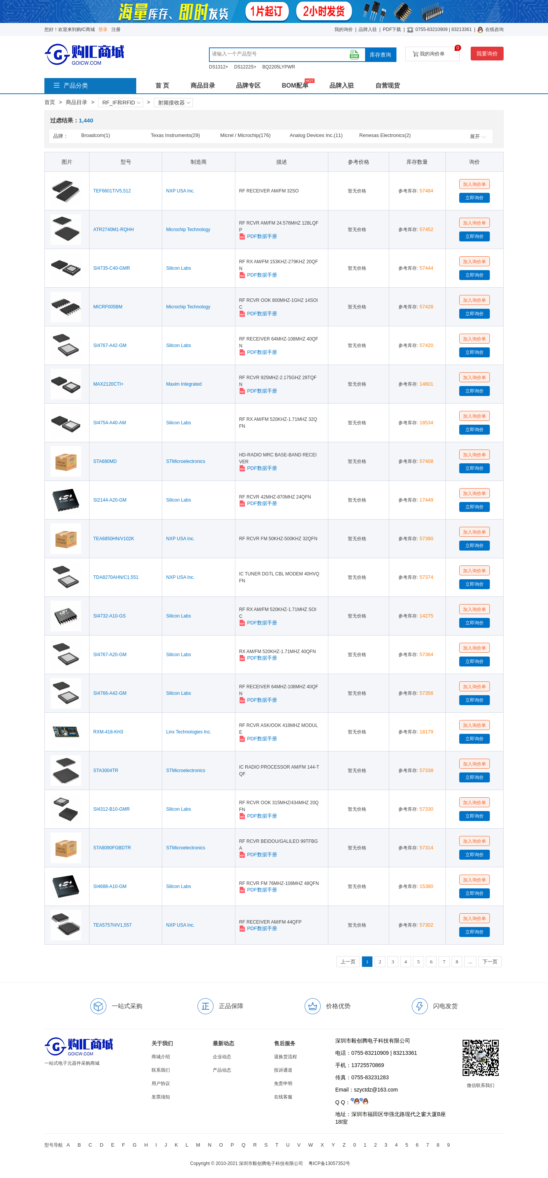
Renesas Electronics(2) (385, 135)
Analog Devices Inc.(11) (316, 135)
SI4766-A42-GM (110, 693)
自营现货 (387, 85)
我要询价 (487, 54)
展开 (478, 136)
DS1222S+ (245, 67)
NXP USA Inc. (180, 191)
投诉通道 (283, 1070)
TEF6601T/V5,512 (112, 191)
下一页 (490, 962)
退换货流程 (285, 1056)
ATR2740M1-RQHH (113, 229)
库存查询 (380, 55)
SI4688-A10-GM (110, 886)
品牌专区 (248, 85)
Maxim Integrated (184, 384)
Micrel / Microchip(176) (245, 135)
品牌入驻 (368, 29)
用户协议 (161, 1083)
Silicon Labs (178, 268)
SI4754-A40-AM (109, 422)
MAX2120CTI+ (108, 384)
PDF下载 (392, 29)
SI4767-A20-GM (110, 654)
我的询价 (343, 29)
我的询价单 (436, 52)
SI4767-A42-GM (110, 345)
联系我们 (161, 1070)
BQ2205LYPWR (278, 67)
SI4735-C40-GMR (111, 268)
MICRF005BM (107, 307)
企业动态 (222, 1056)
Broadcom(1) (95, 135)
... (470, 962)
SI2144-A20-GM (110, 500)
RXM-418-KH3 (108, 732)
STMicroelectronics (185, 461)
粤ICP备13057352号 (329, 1163)
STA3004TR (105, 770)
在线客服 (283, 1097)
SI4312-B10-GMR (111, 809)
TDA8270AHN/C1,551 (116, 577)
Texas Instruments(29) (175, 135)
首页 (49, 102)
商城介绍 (161, 1056)
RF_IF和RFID (121, 102)
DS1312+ (218, 67)
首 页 (162, 85)
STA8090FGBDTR (112, 848)
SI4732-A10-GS (109, 616)
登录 (103, 29)
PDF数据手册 (258, 236)
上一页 (348, 962)
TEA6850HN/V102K (113, 538)
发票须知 (161, 1097)
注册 (116, 29)
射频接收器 (174, 102)
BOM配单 (295, 85)
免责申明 (283, 1083)
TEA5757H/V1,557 (112, 925)
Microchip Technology (188, 229)
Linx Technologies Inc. (188, 732)
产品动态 (222, 1070)
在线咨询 (494, 29)
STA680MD (105, 461)
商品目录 (203, 85)
